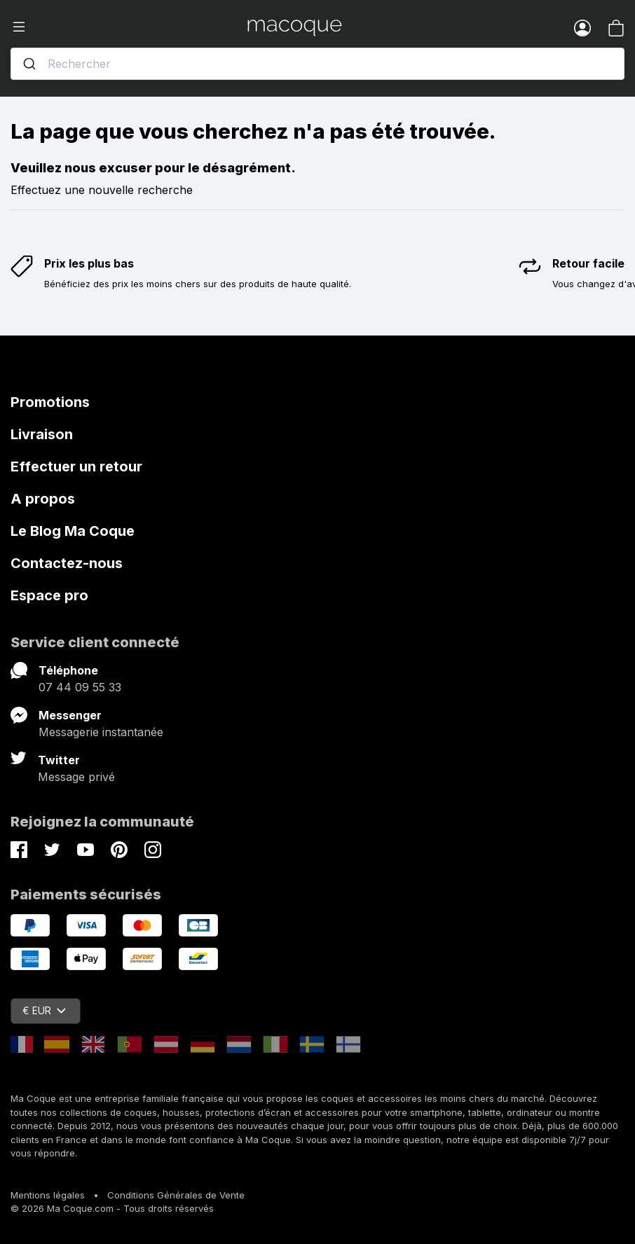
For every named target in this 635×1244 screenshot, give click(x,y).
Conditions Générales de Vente (176, 1195)
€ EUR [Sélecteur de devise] (44, 1010)
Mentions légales (48, 1195)
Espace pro (49, 595)
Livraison (42, 434)
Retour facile (588, 263)
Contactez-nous (67, 563)
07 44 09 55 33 (80, 687)
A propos (43, 498)
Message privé (76, 777)
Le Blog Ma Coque (73, 531)
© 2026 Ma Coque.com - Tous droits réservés (112, 1208)
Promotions (50, 402)
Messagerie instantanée (101, 732)
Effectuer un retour (76, 466)
